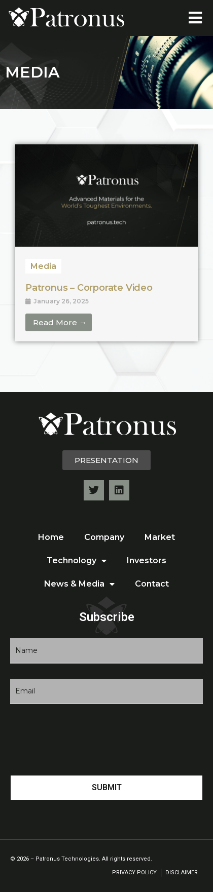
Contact (152, 584)
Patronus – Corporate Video (89, 287)
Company (104, 537)
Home (51, 537)
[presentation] (87, 739)
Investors (146, 560)
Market (160, 537)
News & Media (79, 584)
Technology (76, 561)
